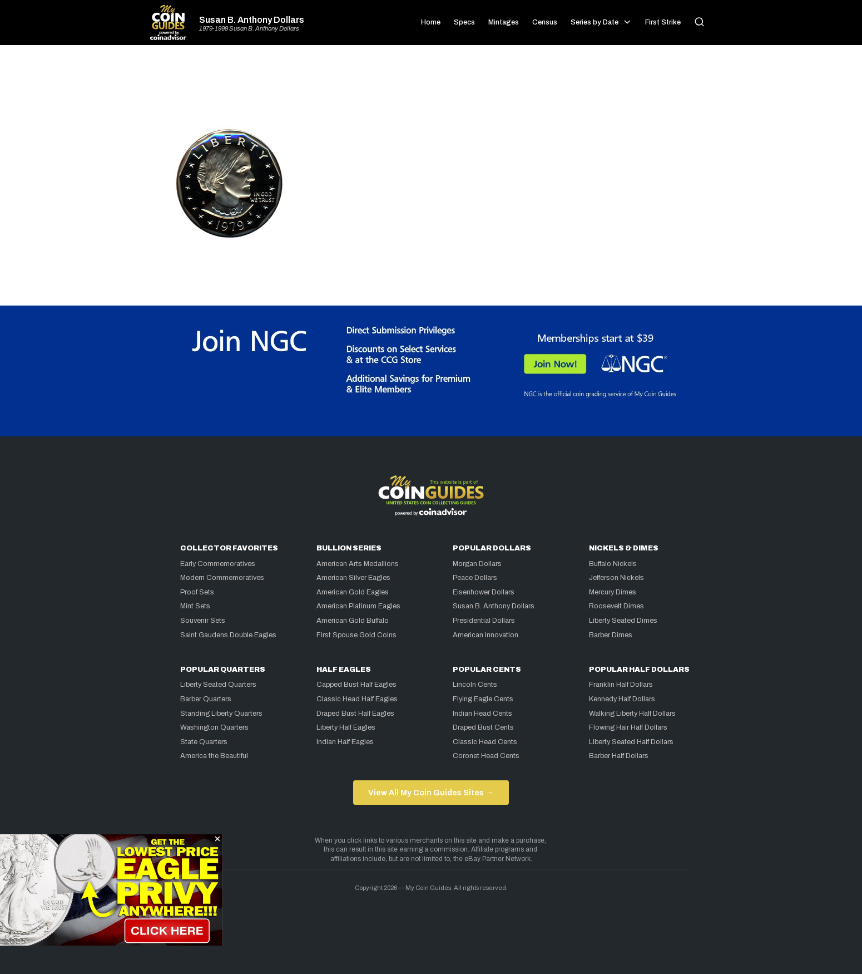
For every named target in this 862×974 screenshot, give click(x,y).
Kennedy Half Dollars (622, 699)
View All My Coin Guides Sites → (430, 792)
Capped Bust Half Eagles (356, 684)
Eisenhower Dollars (483, 592)
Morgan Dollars (477, 564)
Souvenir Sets (202, 620)
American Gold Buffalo (352, 620)
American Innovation (485, 635)
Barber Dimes (610, 635)
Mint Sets (195, 606)
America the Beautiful (214, 756)
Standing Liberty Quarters (221, 713)
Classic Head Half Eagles (357, 699)
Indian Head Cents (482, 713)
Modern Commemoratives (222, 578)
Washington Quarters (214, 727)
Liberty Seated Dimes (623, 620)
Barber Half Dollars (618, 756)
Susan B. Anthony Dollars (251, 20)
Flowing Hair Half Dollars (628, 727)
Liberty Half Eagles (345, 727)
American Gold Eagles (352, 592)
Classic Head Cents (485, 742)
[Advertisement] (431, 90)
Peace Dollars (475, 578)
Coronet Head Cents (486, 756)
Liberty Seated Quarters (218, 684)
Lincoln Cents (475, 684)
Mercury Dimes (612, 592)
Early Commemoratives (217, 564)
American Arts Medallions (357, 564)
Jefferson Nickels (616, 578)
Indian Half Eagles (345, 742)
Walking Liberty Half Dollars (632, 713)
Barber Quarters (205, 699)
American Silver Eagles (353, 578)
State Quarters (203, 742)
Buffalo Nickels (613, 564)
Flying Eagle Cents (483, 699)
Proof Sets (197, 592)
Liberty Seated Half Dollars (631, 742)
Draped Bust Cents (483, 727)
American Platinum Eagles (358, 606)
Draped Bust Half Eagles (355, 713)
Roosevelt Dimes (616, 606)
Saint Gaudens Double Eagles (228, 635)
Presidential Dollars (484, 620)
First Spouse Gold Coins (356, 635)
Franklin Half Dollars (621, 684)
